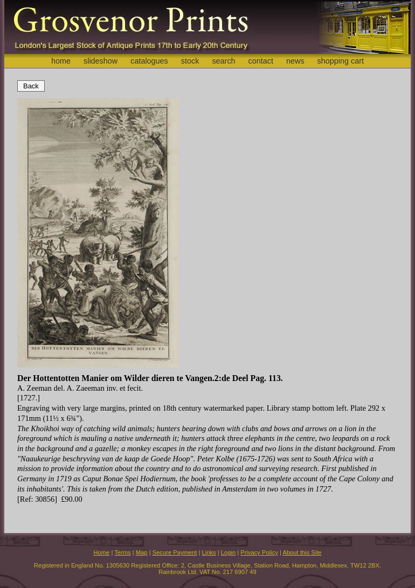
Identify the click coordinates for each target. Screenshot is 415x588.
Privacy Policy (259, 552)
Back (31, 86)
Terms (122, 552)
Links (209, 552)
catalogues (149, 61)
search (223, 61)
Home (101, 552)
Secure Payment (175, 552)
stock (190, 61)
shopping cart (340, 61)
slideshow (100, 61)
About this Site (301, 552)
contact (260, 61)
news (295, 61)
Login (228, 552)
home (61, 61)
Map (142, 552)
